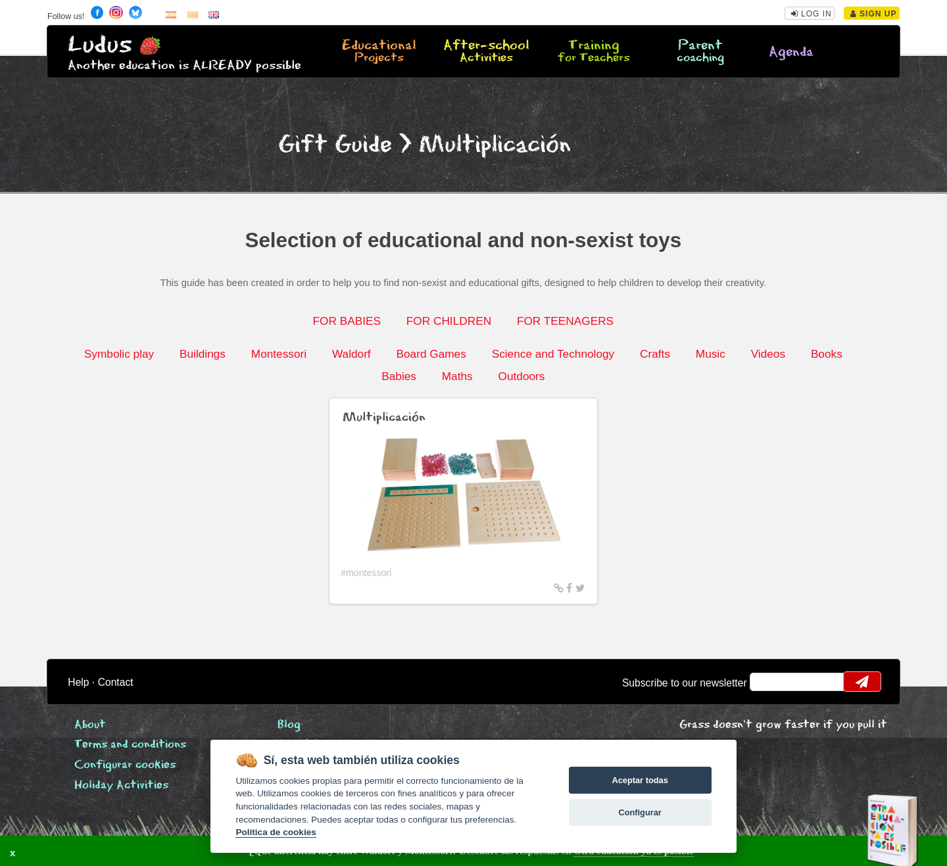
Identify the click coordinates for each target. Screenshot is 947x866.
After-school (486, 51)
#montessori (366, 572)
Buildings (203, 353)
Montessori (278, 353)
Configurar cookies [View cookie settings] (125, 765)
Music (710, 353)
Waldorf (351, 353)
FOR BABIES (347, 320)
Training (593, 51)
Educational (379, 51)
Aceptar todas (640, 780)
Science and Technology (553, 353)
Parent (700, 51)
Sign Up (873, 13)
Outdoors (521, 376)
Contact (116, 682)
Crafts (655, 353)
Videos (768, 353)
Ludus (100, 45)
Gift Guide (335, 145)
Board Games (431, 353)
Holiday (121, 785)
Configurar (639, 812)
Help (78, 682)
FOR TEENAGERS (565, 320)
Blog (289, 725)
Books (826, 353)
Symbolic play (119, 353)
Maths (457, 376)
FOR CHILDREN (448, 320)
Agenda (791, 52)
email (768, 682)
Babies (398, 376)
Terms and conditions (130, 744)
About (90, 725)
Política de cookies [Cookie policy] (275, 832)
